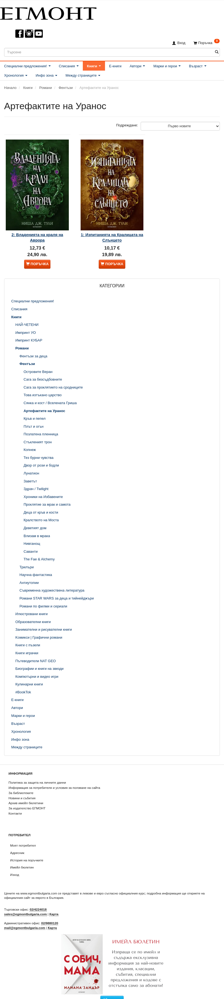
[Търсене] (217, 52)
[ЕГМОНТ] (48, 12)
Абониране (112, 993)
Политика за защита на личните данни (37, 775)
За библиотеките (20, 785)
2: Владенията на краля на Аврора (37, 229)
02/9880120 (49, 916)
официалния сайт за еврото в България (33, 891)
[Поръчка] (206, 43)
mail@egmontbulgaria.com (24, 920)
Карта (53, 907)
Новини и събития (21, 791)
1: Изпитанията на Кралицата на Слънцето (112, 229)
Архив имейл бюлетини (25, 796)
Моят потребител (23, 838)
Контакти (15, 806)
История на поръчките (26, 853)
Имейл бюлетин (22, 860)
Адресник (17, 845)
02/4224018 (38, 902)
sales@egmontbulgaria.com (25, 907)
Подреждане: (127, 125)
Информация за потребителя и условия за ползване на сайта (54, 781)
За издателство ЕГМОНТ (27, 801)
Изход (14, 868)
